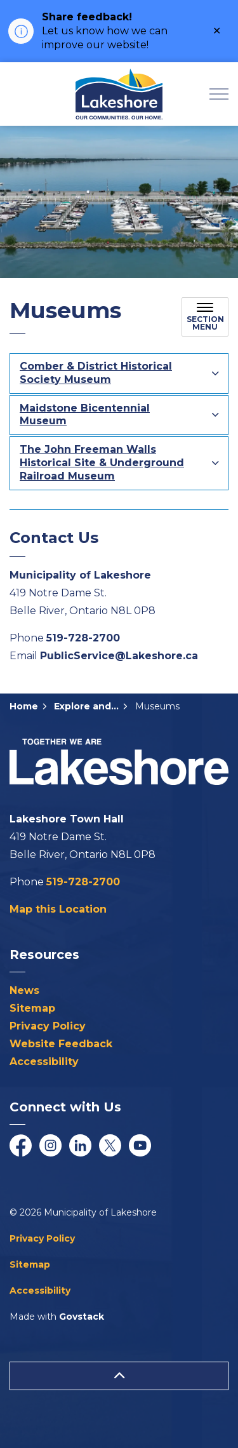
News (24, 990)
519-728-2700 (83, 638)
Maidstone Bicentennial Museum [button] (85, 414)
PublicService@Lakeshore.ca (119, 656)
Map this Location (58, 909)
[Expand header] (219, 94)
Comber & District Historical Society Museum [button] (96, 372)
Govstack (81, 1316)
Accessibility (44, 1062)
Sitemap (32, 1008)
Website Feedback (61, 1044)
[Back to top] (119, 1376)
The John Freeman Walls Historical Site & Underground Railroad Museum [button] (102, 462)
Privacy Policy (48, 1026)
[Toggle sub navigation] (205, 317)
